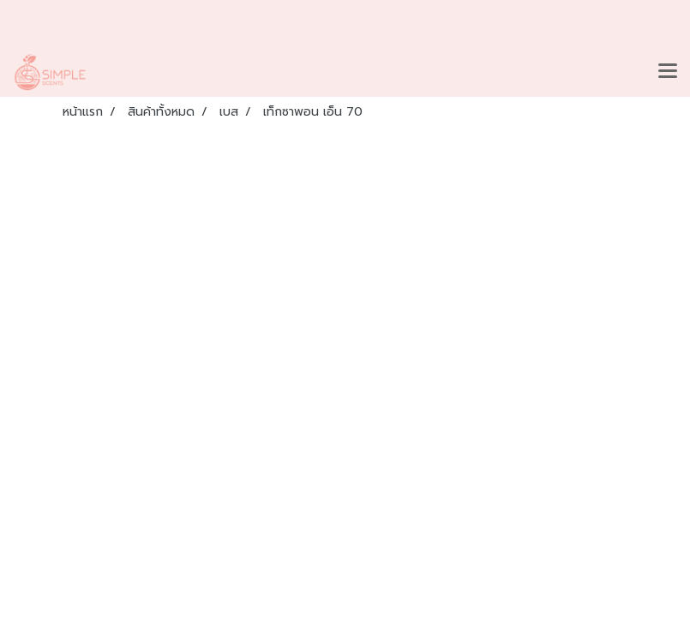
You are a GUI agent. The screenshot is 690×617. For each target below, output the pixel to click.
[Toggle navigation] (668, 72)
